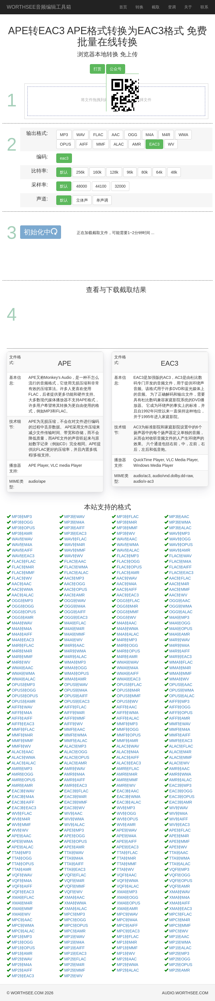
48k (174, 172)
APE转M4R (179, 836)
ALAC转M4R (180, 752)
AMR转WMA (180, 774)
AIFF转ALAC (127, 718)
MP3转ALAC (180, 528)
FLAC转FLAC (24, 561)
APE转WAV (126, 830)
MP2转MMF (74, 970)
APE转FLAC (180, 830)
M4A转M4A (22, 628)
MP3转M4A (74, 522)
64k (159, 172)
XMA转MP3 (127, 892)
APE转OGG (74, 836)
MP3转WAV (74, 516)
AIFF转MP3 (179, 701)
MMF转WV (21, 746)
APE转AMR (74, 847)
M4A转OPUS (180, 628)
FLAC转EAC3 (181, 572)
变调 (172, 7)
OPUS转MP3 (23, 684)
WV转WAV (178, 808)
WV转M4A (178, 813)
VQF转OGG (179, 875)
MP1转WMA (180, 942)
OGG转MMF (128, 612)
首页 (123, 7)
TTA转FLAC (127, 852)
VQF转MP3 (179, 869)
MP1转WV (126, 953)
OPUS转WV (127, 701)
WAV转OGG (180, 539)
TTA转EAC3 (74, 869)
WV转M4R (21, 819)
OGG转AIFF (75, 612)
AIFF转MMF (74, 718)
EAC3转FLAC (76, 791)
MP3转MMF (127, 528)
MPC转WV (178, 931)
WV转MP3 (126, 808)
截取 (156, 7)
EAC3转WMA (129, 796)
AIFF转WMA (127, 712)
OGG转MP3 (22, 600)
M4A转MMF (74, 634)
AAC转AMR (74, 595)
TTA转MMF (127, 864)
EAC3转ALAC (129, 802)
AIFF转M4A (21, 712)
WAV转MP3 (179, 533)
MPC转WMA (23, 925)
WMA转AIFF (128, 673)
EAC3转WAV (23, 791)
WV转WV (20, 830)
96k (130, 172)
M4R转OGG (127, 645)
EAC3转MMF (75, 802)
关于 (188, 7)
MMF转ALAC (75, 740)
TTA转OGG (22, 858)
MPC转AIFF (127, 925)
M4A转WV (73, 640)
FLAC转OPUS (129, 567)
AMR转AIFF (74, 780)
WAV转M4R (74, 544)
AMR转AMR (22, 785)
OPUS (65, 144)
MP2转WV (73, 976)
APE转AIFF (126, 841)
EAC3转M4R (75, 796)
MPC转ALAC (23, 931)
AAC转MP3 (74, 578)
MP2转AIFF (22, 970)
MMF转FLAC (23, 729)
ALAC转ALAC (23, 763)
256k (80, 172)
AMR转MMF (127, 780)
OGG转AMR (23, 617)
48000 (81, 186)
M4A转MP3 (179, 617)
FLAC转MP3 (128, 556)
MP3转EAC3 (75, 533)
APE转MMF (179, 841)
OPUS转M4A (75, 690)
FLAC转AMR (128, 572)
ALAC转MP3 (75, 746)
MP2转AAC (127, 959)
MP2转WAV (22, 959)
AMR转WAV (74, 768)
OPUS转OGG (24, 690)
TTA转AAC (178, 852)
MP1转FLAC (128, 936)
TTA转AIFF (74, 864)
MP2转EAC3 (23, 976)
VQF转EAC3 (23, 892)
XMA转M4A (179, 897)
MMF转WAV (179, 724)
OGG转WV (126, 617)
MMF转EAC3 (180, 740)
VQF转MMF (74, 886)
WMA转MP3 (75, 662)
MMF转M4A (179, 729)
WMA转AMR (75, 679)
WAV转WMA (128, 544)
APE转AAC (21, 836)
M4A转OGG (179, 623)
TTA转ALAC (179, 864)
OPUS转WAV (76, 684)
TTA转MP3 (21, 852)
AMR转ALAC (180, 780)
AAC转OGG (74, 584)
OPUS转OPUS (25, 696)
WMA (183, 134)
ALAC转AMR (75, 763)
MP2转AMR (179, 970)
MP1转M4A (74, 942)
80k (144, 172)
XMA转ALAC (75, 908)
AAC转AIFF (126, 589)
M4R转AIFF (179, 651)
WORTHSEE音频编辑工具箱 (39, 7)
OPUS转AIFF (76, 696)
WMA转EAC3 (129, 679)
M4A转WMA (127, 628)
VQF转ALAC (128, 886)
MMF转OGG (128, 729)
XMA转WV (21, 914)
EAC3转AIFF (23, 802)
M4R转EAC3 (180, 656)
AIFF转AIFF (21, 718)
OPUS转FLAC (129, 684)
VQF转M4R (74, 880)
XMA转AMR (127, 908)
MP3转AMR (22, 533)
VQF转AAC (127, 875)
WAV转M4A (22, 544)
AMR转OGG (22, 774)
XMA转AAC (74, 897)
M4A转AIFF (22, 634)
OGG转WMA (180, 606)
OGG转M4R (127, 606)
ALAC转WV (179, 763)
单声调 (102, 200)
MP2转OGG (179, 959)
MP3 (64, 134)
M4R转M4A (179, 645)
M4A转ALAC (128, 634)
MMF (100, 144)
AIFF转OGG (180, 707)
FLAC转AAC (75, 561)
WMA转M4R (180, 668)
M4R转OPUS (128, 651)
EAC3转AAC (128, 791)
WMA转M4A (127, 668)
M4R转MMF (22, 656)
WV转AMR (126, 824)
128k (114, 172)
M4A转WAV (22, 623)
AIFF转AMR (179, 718)
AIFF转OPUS (181, 712)
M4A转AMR (179, 634)
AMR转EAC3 (75, 785)
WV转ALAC (74, 824)
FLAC (98, 134)
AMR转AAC (179, 768)
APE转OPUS (75, 841)
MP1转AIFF (74, 948)
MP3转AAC (179, 516)
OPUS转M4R (128, 690)
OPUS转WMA (181, 690)
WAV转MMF (74, 550)
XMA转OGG (127, 897)
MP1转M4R (127, 942)
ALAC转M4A (127, 752)
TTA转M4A (73, 858)
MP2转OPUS (180, 964)
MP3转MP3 (22, 516)
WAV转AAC (127, 539)
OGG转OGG (23, 606)
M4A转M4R (74, 628)
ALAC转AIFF (127, 757)
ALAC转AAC (22, 752)
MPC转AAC (22, 920)
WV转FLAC (22, 813)
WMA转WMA (23, 673)
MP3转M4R (127, 522)
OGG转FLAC (128, 600)
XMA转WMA (75, 903)
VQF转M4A (22, 880)
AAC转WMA (22, 589)
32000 (120, 186)
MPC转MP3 (74, 914)
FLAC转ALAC (76, 572)
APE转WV (178, 847)
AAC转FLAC (180, 578)
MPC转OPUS (76, 925)
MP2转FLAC (75, 959)
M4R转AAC (74, 645)
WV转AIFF (178, 819)
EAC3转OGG (180, 791)
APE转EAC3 (127, 847)
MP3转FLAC (128, 516)
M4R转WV (21, 662)
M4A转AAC (127, 623)
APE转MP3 (74, 830)
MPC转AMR (74, 931)
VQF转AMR (179, 886)
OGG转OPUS (24, 612)
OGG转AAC (179, 600)
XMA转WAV (179, 892)
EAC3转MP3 (180, 785)
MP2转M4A (22, 964)
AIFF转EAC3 (22, 724)
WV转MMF (21, 824)
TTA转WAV (74, 852)
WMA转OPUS (76, 673)
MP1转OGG (22, 942)
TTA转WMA (179, 858)
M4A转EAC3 (23, 640)
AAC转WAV (126, 578)
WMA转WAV (128, 662)
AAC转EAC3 (127, 595)
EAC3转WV (74, 808)
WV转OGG (126, 813)
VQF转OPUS (180, 880)
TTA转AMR (22, 869)
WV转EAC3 (179, 824)
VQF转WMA (127, 880)
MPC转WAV (127, 914)
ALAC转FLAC (181, 746)
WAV (80, 134)
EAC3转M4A (23, 796)
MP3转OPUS (23, 528)
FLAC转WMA (76, 567)
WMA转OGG (75, 668)
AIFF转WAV (21, 707)
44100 (100, 186)
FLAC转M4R (23, 567)
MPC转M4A (127, 920)
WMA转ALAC (24, 679)
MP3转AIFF (74, 528)
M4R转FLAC (23, 645)
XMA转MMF (22, 908)
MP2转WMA (127, 964)
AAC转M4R (179, 584)
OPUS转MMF (129, 696)
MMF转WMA (75, 735)
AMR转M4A (74, 774)
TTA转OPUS (23, 864)
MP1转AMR (22, 953)
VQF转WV (73, 892)
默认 (64, 172)
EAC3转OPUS (181, 796)
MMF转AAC (74, 729)
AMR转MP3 (21, 768)
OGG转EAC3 (75, 617)
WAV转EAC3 (23, 556)
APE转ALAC (22, 847)
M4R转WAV (179, 640)
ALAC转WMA (23, 757)
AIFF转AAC (126, 707)
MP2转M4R (74, 964)
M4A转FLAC (75, 623)
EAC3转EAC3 (24, 808)
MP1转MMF (127, 948)
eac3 (64, 158)
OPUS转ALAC (181, 696)
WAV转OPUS (181, 544)
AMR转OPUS (23, 780)
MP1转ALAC (180, 948)
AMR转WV (125, 785)
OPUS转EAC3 (76, 701)
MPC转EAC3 (128, 931)
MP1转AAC (179, 936)
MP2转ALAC (128, 970)
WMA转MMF (180, 673)
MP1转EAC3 (75, 953)
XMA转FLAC (23, 897)
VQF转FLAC (75, 875)
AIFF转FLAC (75, 707)
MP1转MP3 (22, 936)
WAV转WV (73, 556)
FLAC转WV (22, 578)
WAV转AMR (179, 550)
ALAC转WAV (127, 746)
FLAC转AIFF (180, 567)
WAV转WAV (22, 539)
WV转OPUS (127, 819)
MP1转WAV (74, 936)
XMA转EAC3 (180, 908)
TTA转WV (125, 869)
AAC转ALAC (22, 595)
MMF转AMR (127, 740)
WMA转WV (179, 679)
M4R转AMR (127, 656)
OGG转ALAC (180, 612)
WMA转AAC (22, 668)
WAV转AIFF (22, 550)
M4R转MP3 (127, 640)
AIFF (84, 144)
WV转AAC (73, 813)
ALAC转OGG (75, 752)
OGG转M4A (74, 606)
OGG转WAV (75, 600)
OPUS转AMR (24, 701)
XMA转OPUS (128, 903)
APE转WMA (22, 841)
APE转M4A (126, 836)
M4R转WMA (75, 651)
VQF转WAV (22, 875)
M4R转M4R (22, 651)
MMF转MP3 (127, 724)
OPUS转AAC (180, 684)
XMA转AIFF (179, 903)
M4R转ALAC (75, 656)
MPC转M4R (179, 920)
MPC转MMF (180, 925)
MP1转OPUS (23, 948)
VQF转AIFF (22, 886)
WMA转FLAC (181, 662)
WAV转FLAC (75, 539)
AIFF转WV (73, 724)
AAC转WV (178, 595)
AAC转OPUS (75, 589)
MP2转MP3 (179, 953)
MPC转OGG (75, 920)
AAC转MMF (179, 589)
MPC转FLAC (180, 914)
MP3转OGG (22, 522)
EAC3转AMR (180, 802)
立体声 (82, 200)
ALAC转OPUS (76, 757)
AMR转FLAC (127, 768)
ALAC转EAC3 (128, 763)
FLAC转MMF (23, 572)
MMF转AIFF (179, 735)
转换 (139, 7)
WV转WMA (74, 819)
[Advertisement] (109, 266)
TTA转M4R (126, 858)
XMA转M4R (22, 903)
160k (97, 172)
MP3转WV (126, 533)
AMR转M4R (126, 774)
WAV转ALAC (128, 550)
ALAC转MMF (180, 757)
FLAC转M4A (180, 561)
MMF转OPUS (129, 735)
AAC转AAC (21, 584)
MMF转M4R (22, 735)
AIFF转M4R (74, 712)
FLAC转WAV (180, 556)
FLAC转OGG (128, 561)
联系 (204, 7)
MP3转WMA (180, 522)
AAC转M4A (126, 584)
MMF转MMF (23, 740)
